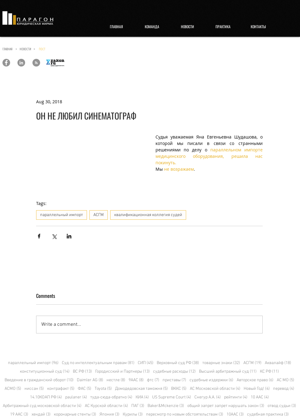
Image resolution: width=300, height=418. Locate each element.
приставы (174, 380)
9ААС (136, 380)
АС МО (285, 380)
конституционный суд (44, 371)
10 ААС (260, 397)
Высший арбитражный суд (228, 371)
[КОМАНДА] (152, 26)
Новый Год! (257, 388)
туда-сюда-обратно (111, 397)
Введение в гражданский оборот (39, 380)
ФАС (84, 388)
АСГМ (98, 215)
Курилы (133, 414)
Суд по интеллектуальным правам (98, 363)
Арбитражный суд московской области (42, 405)
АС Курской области (106, 405)
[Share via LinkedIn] (69, 236)
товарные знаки (221, 363)
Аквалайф (278, 363)
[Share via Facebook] (39, 236)
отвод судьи (282, 405)
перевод (283, 388)
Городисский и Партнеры (122, 371)
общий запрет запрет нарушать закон (225, 405)
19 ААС (19, 414)
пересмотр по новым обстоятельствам (184, 414)
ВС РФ (82, 371)
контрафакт (60, 388)
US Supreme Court (171, 397)
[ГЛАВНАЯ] (116, 26)
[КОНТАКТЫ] (258, 26)
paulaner (76, 397)
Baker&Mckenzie (166, 405)
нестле (116, 380)
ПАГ (137, 405)
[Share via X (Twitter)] (54, 236)
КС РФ (269, 371)
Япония (109, 414)
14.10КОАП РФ (46, 397)
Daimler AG (90, 380)
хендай (41, 414)
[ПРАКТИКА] (223, 26)
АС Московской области (215, 388)
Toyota (103, 388)
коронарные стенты (75, 414)
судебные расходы (174, 371)
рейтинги (235, 397)
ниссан (34, 388)
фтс (153, 380)
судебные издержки (211, 380)
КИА (142, 397)
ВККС (178, 388)
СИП (145, 363)
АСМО (13, 388)
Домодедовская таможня (141, 388)
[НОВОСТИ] (187, 26)
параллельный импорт (61, 215)
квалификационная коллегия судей (148, 215)
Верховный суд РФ (178, 363)
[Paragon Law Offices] (6, 62)
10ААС (235, 414)
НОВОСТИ (27, 49)
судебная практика (268, 414)
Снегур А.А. (207, 397)
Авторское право (255, 380)
